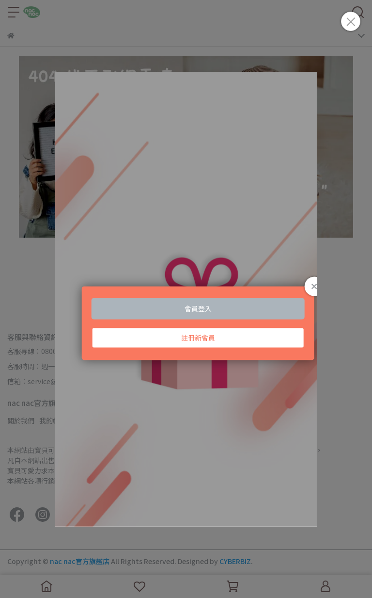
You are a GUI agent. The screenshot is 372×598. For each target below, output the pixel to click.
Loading (186, 299)
